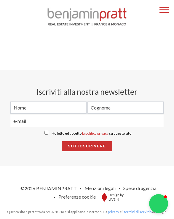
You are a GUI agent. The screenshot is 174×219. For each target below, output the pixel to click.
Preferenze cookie (77, 196)
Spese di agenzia (140, 188)
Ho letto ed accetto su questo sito (91, 133)
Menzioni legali (100, 188)
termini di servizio (137, 212)
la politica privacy (95, 133)
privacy (113, 212)
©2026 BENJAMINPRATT (48, 188)
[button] (158, 203)
